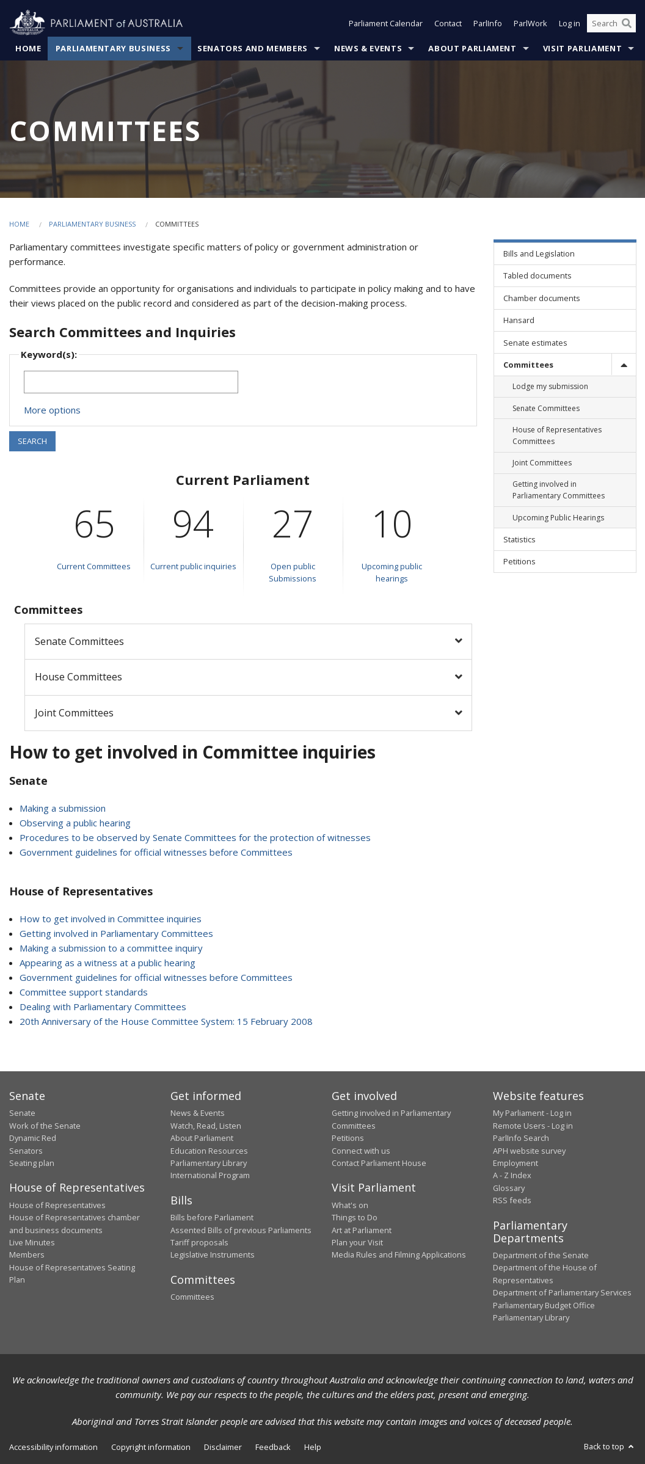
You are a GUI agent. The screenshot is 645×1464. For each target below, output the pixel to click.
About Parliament (472, 48)
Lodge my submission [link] (550, 386)
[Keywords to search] (131, 382)
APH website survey (529, 1150)
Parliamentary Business (113, 48)
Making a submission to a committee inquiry (111, 948)
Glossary (509, 1187)
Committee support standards (84, 992)
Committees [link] (528, 364)
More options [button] (52, 410)
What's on (350, 1205)
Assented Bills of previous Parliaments (241, 1230)
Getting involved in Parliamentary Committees (116, 933)
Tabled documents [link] (537, 275)
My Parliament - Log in (532, 1112)
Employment (515, 1162)
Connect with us (361, 1150)
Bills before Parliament (211, 1217)
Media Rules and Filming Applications (399, 1254)
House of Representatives (57, 1205)
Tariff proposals (199, 1242)
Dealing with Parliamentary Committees (103, 1006)
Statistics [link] (519, 539)
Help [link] (312, 1446)
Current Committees (94, 566)
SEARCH (32, 440)
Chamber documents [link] (541, 298)
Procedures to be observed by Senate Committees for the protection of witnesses (195, 837)
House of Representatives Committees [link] (557, 435)
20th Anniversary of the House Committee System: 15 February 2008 (166, 1021)
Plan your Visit (357, 1242)
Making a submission (63, 808)
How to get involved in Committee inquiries (111, 918)
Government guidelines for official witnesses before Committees (156, 852)
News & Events (368, 48)
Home (28, 48)
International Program (210, 1175)
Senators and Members (252, 48)
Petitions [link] (519, 561)
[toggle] (623, 364)
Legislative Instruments (212, 1254)
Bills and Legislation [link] (539, 253)
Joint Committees (74, 712)
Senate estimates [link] (535, 342)
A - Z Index (512, 1175)
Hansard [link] (518, 320)
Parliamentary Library (208, 1162)
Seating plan (31, 1162)
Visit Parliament (582, 48)
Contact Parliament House (379, 1162)
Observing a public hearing (75, 823)
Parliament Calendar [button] (386, 23)
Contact (448, 23)
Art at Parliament (362, 1230)
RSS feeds (512, 1200)
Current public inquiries (193, 566)
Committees (192, 1296)
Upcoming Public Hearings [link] (558, 517)
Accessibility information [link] (53, 1446)
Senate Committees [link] (546, 408)
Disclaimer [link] (223, 1446)
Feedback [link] (273, 1446)
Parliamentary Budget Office (544, 1305)
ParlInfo (487, 23)
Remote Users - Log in (533, 1125)
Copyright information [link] (151, 1446)
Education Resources (209, 1150)
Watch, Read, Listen (205, 1125)
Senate (22, 1112)
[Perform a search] (627, 23)
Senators (26, 1150)
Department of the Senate (541, 1255)
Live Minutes (32, 1242)
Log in (569, 23)
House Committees (78, 676)
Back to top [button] (610, 1446)
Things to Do (354, 1217)
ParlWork (530, 23)
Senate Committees (79, 641)
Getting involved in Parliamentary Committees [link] (558, 490)
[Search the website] (611, 23)
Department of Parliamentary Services (562, 1292)
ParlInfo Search (521, 1137)
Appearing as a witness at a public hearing (107, 962)
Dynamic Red (32, 1137)
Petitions (348, 1137)
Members (27, 1254)
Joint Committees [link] (542, 462)
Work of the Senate (45, 1125)
